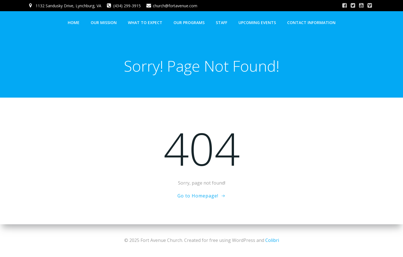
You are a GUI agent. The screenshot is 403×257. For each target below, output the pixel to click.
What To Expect (145, 22)
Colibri (272, 240)
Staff (221, 22)
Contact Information (311, 22)
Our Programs (189, 22)
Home (73, 22)
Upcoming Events (257, 22)
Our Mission (104, 22)
